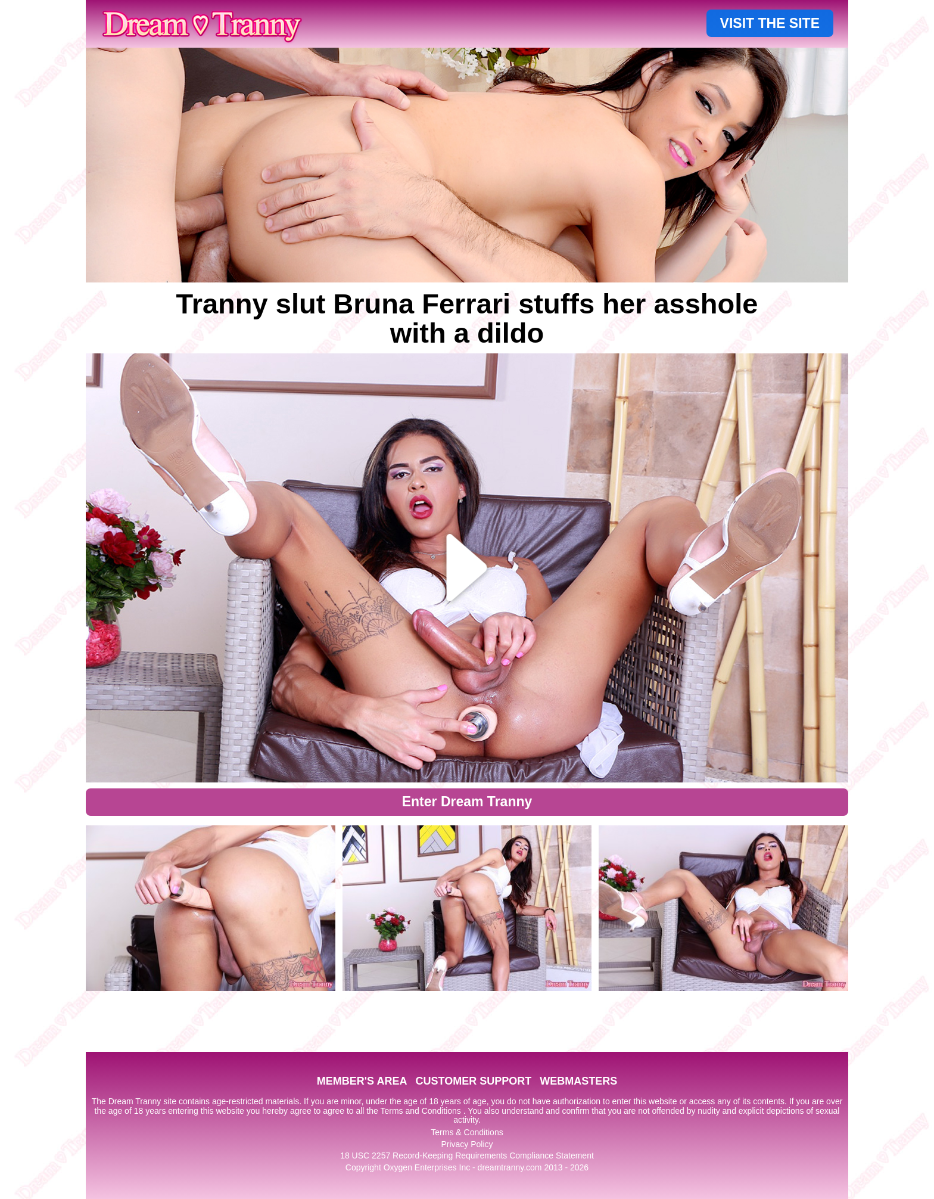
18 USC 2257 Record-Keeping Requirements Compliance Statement (467, 1155)
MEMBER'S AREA (362, 1081)
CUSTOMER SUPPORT (473, 1081)
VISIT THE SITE (770, 23)
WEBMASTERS (578, 1081)
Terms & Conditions (467, 1132)
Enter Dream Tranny (467, 801)
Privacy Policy (467, 1144)
